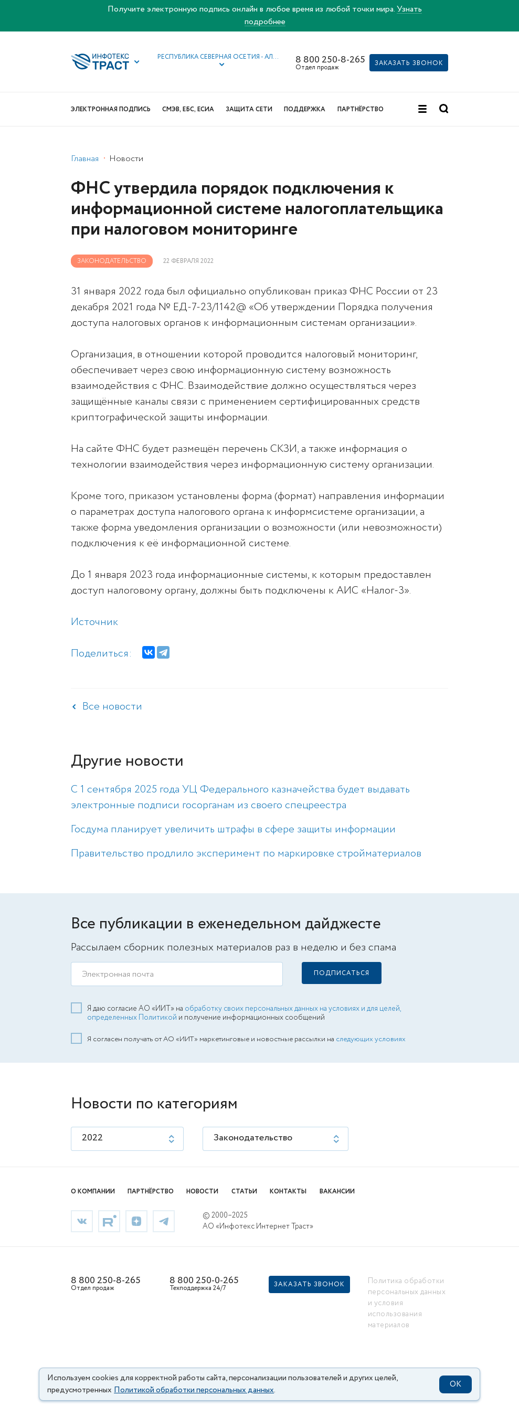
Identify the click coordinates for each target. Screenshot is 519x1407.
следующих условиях (371, 1039)
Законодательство (253, 1138)
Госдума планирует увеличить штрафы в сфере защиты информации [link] (233, 829)
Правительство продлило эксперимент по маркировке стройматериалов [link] (246, 853)
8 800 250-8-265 (330, 60)
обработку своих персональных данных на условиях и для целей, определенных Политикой (244, 1013)
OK (455, 1384)
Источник (94, 622)
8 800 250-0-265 (204, 1280)
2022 (92, 1138)
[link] (82, 1220)
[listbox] (127, 1139)
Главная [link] (85, 159)
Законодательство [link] (111, 261)
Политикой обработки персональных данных (194, 1390)
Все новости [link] (112, 706)
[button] (219, 61)
